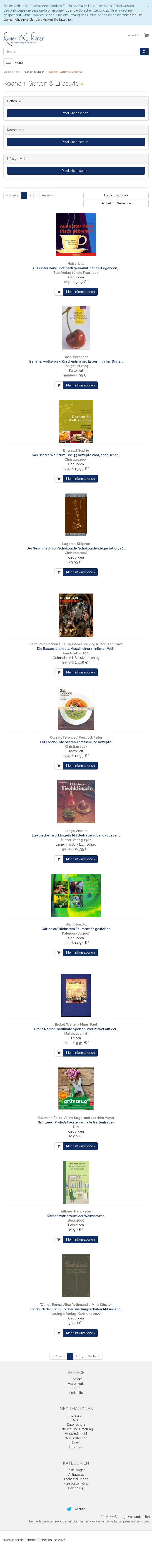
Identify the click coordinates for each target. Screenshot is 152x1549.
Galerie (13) (76, 1488)
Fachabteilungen (76, 1479)
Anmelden (134, 35)
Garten (12, 101)
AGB (76, 1420)
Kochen (12, 130)
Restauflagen (76, 1470)
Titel (116, 195)
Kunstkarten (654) (76, 1483)
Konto (76, 1388)
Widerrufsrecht (76, 1433)
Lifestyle (13, 159)
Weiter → (48, 195)
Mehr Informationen (80, 292)
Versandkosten (139, 1517)
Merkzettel (76, 1393)
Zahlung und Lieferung (76, 1429)
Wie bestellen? (76, 1438)
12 (116, 203)
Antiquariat (76, 1474)
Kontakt (76, 1379)
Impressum (76, 1415)
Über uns (76, 1447)
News (76, 1443)
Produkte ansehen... (76, 113)
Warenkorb (76, 1384)
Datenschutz (76, 1424)
